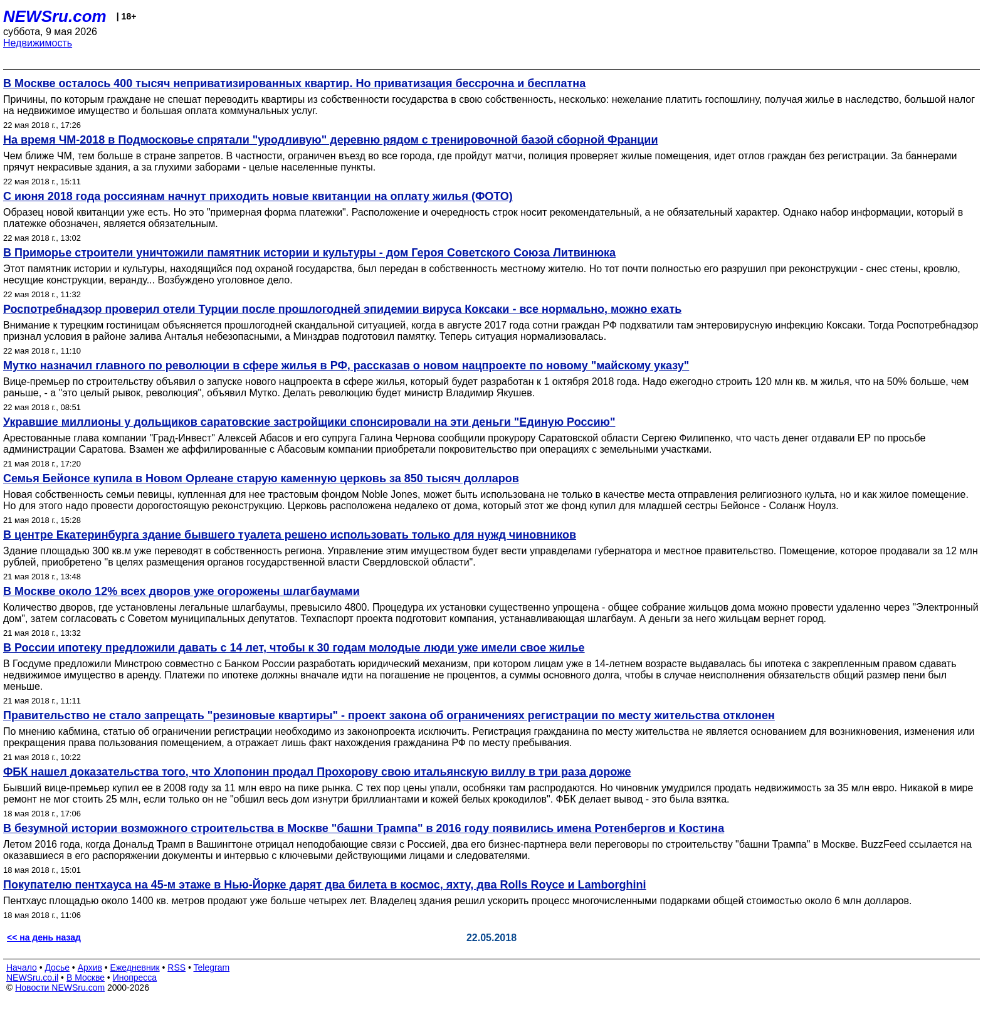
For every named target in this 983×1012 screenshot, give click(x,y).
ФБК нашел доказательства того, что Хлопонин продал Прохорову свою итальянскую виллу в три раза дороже (317, 772)
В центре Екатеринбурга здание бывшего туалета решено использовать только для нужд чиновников (289, 535)
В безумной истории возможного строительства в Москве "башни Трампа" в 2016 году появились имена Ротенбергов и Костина (363, 828)
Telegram (212, 967)
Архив (90, 967)
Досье (57, 967)
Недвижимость (37, 43)
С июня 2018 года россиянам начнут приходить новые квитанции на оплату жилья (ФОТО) (258, 196)
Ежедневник (135, 967)
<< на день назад (44, 937)
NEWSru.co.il (32, 977)
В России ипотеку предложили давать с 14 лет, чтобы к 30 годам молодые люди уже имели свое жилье (294, 647)
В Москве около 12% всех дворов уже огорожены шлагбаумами (181, 591)
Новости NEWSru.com (60, 988)
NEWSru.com (55, 16)
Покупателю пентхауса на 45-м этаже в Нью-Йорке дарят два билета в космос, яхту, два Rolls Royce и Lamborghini (324, 884)
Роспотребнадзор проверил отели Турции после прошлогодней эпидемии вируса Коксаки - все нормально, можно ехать (342, 309)
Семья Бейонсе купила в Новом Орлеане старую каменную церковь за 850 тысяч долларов (261, 478)
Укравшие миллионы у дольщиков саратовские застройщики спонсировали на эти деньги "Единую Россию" (309, 422)
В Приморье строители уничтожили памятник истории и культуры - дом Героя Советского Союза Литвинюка (309, 252)
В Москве (85, 977)
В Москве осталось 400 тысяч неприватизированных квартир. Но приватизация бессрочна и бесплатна (294, 83)
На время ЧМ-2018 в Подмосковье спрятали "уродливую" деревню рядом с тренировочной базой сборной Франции (330, 140)
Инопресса (135, 977)
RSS (176, 967)
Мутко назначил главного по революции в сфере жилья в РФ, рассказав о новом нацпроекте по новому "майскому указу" (346, 365)
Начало (21, 967)
